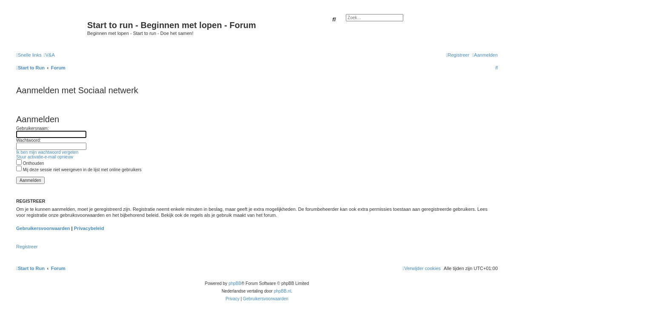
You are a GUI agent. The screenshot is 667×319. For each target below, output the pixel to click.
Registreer (27, 246)
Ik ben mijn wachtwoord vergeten (47, 152)
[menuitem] (49, 55)
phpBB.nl (282, 291)
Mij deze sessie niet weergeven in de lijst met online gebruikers (79, 169)
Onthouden (30, 163)
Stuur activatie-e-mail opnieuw (44, 157)
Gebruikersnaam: (32, 128)
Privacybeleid (89, 228)
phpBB (234, 283)
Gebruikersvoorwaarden (43, 228)
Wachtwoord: (28, 140)
